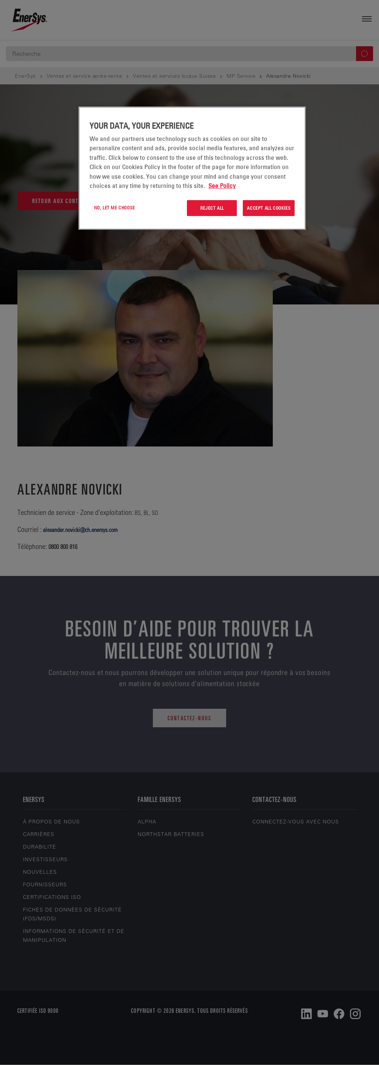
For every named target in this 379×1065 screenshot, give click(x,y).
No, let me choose (114, 207)
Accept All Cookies (269, 208)
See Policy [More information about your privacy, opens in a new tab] (222, 185)
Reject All (212, 208)
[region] (192, 168)
